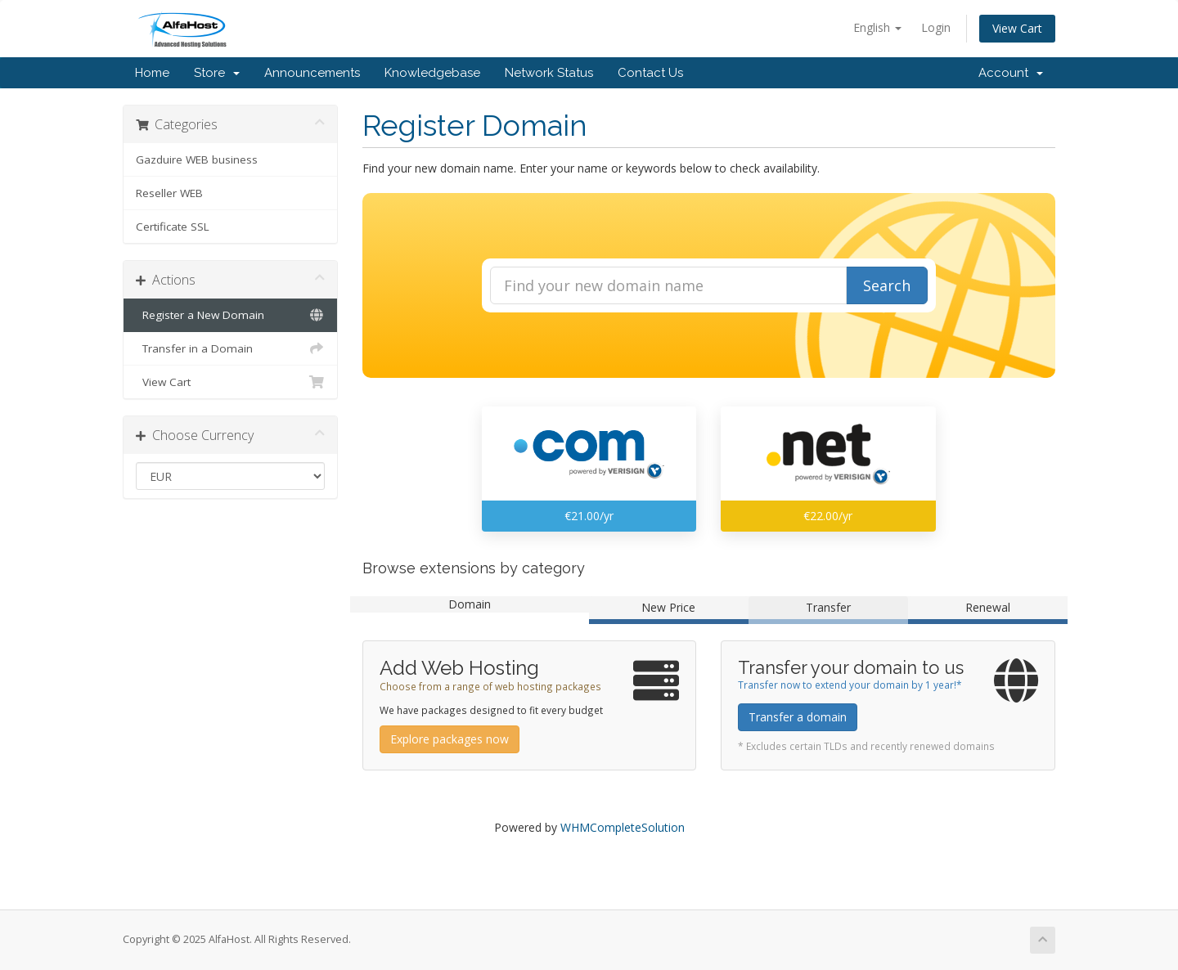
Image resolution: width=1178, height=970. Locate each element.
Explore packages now (449, 739)
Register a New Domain (230, 315)
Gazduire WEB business (197, 159)
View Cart (1017, 28)
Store (217, 72)
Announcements (312, 72)
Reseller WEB (169, 193)
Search (886, 285)
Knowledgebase (432, 72)
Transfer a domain (798, 717)
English (877, 27)
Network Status (549, 72)
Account (1010, 72)
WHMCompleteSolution (622, 827)
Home (152, 72)
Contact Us (650, 72)
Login (936, 27)
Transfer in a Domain (230, 348)
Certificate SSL (172, 226)
